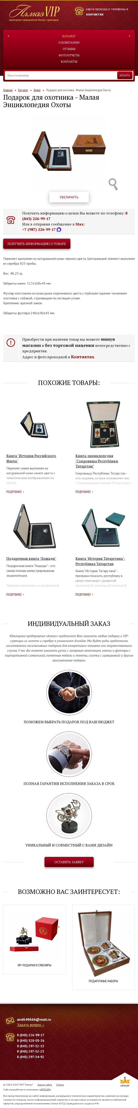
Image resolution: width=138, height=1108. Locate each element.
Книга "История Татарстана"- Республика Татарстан (100, 561)
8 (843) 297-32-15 (30, 1046)
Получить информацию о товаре (37, 244)
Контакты (69, 61)
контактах (94, 14)
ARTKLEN (45, 1089)
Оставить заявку (69, 862)
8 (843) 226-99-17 (30, 1035)
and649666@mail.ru (34, 1019)
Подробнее (14, 492)
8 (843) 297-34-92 (30, 1057)
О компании (69, 42)
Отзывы (69, 49)
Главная (8, 90)
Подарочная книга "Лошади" (31, 558)
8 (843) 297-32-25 (30, 1051)
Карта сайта (45, 1084)
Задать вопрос (29, 1025)
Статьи (60, 1084)
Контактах (82, 357)
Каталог (69, 36)
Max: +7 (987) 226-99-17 (53, 226)
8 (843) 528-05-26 (30, 1040)
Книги (37, 90)
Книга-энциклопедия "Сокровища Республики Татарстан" (96, 461)
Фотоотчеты (69, 55)
